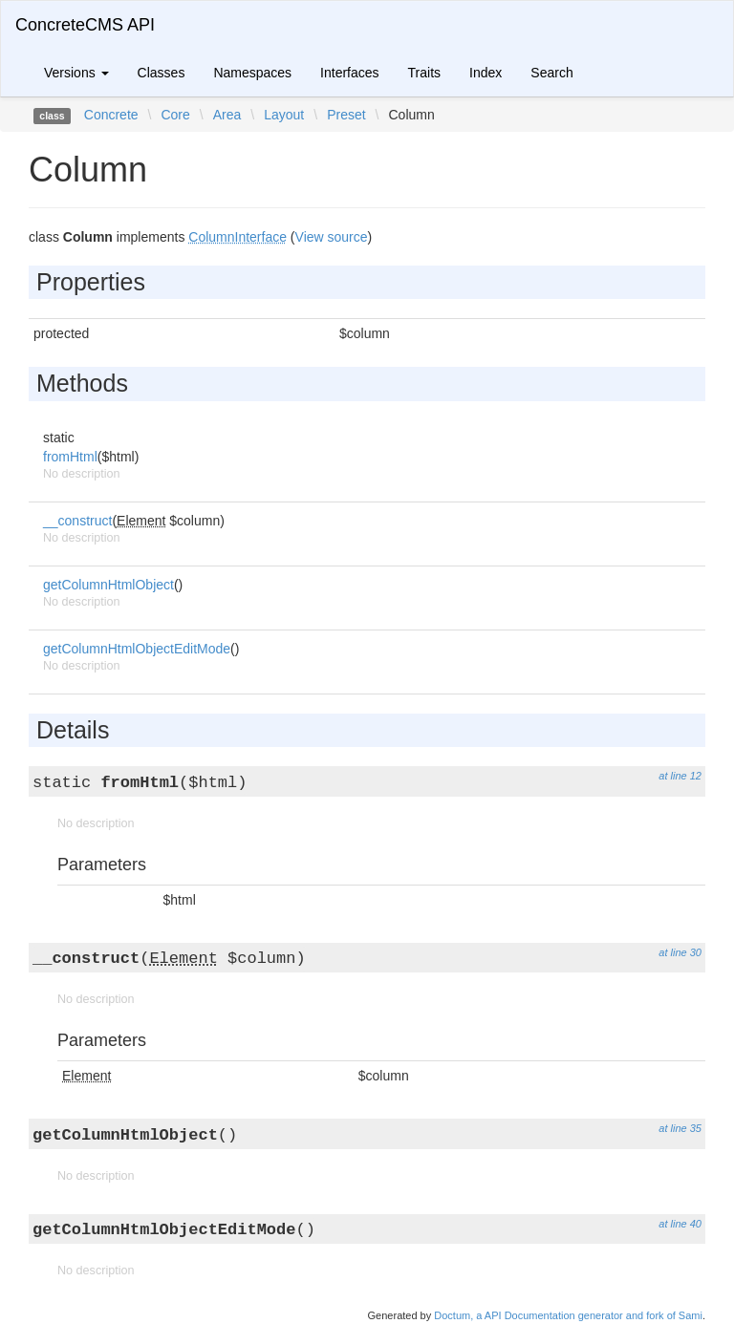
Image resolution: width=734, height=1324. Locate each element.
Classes (161, 72)
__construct (77, 520)
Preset (346, 114)
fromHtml (70, 456)
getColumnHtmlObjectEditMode (136, 648)
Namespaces (252, 72)
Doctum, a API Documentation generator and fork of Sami (568, 1315)
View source (331, 237)
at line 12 (680, 775)
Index (485, 72)
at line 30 (680, 952)
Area (227, 114)
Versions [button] (76, 72)
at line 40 (680, 1223)
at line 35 (680, 1128)
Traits (424, 72)
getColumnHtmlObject (108, 584)
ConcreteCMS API (85, 24)
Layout (284, 114)
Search (551, 72)
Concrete (111, 114)
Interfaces (349, 72)
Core (175, 114)
